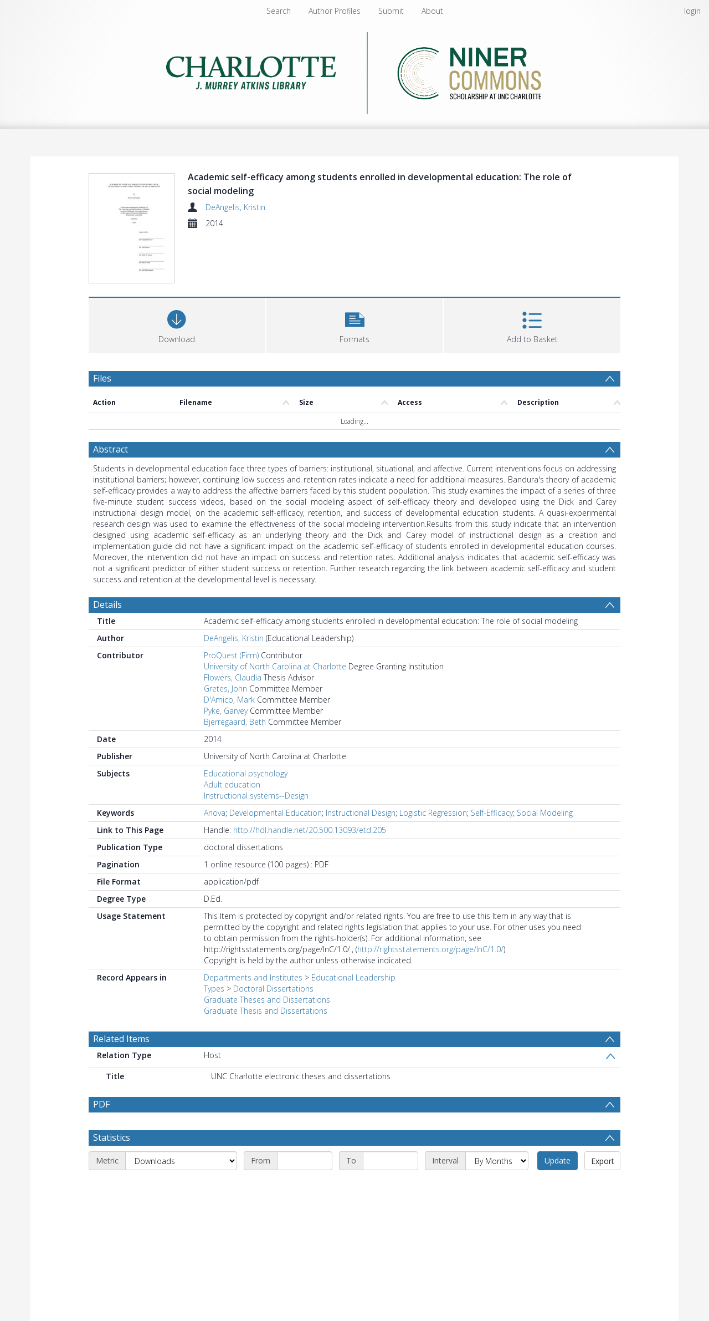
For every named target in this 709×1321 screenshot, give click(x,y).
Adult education (232, 784)
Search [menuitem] (278, 11)
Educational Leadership (353, 977)
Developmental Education (275, 812)
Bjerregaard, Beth (235, 722)
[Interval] (496, 1160)
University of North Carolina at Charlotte (275, 666)
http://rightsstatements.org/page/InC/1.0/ (430, 949)
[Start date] (304, 1160)
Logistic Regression (433, 812)
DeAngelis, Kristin (235, 207)
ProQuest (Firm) (231, 655)
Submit (391, 11)
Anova (214, 812)
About (432, 11)
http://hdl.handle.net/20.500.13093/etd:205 (309, 830)
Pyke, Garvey (226, 710)
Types (214, 988)
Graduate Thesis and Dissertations (265, 1010)
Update (557, 1160)
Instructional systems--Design (256, 795)
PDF (101, 1104)
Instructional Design (360, 812)
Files (102, 378)
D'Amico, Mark (229, 699)
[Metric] (181, 1160)
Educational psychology (245, 773)
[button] (354, 324)
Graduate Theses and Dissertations (267, 999)
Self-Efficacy (492, 812)
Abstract (110, 449)
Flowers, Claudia (232, 677)
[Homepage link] (355, 70)
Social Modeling (545, 812)
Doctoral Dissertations (273, 988)
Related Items (121, 1039)
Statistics (111, 1137)
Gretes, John (225, 688)
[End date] (390, 1160)
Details (107, 604)
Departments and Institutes (253, 977)
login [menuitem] (692, 11)
